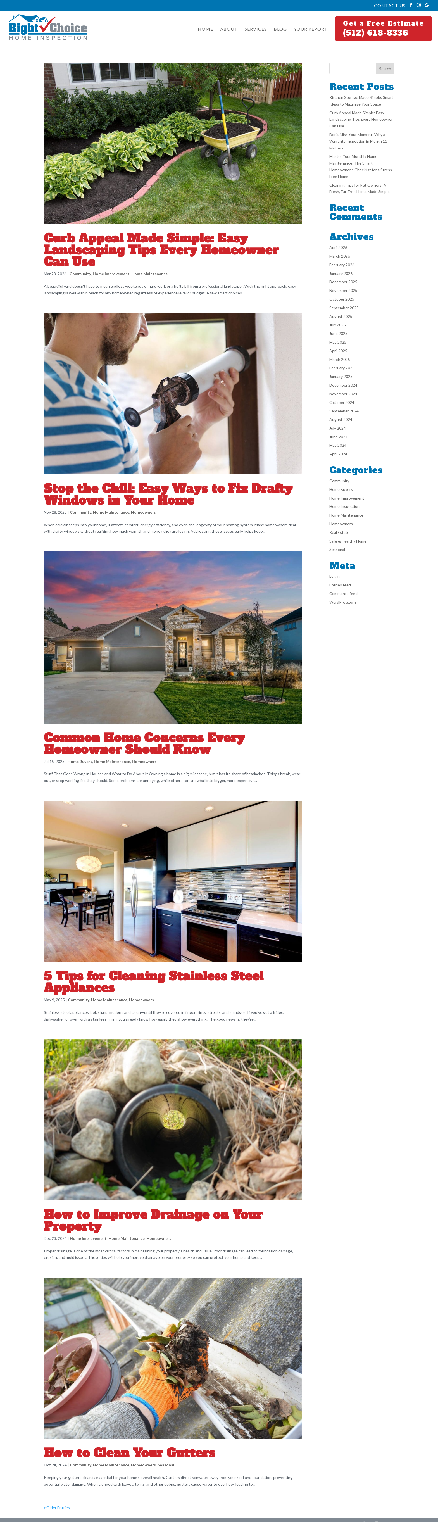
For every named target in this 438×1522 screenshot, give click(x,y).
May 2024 (337, 445)
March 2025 (339, 359)
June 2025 (338, 333)
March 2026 (339, 256)
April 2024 (338, 453)
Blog (280, 29)
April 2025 (338, 350)
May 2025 (337, 342)
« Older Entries (57, 1507)
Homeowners (143, 512)
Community (80, 273)
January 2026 (341, 273)
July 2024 (337, 428)
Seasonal (166, 1464)
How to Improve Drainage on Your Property (153, 1221)
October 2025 (341, 299)
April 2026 (338, 247)
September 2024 (344, 410)
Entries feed (340, 584)
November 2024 (343, 393)
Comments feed (343, 593)
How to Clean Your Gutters (129, 1453)
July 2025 (337, 324)
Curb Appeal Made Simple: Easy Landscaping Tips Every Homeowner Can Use (161, 250)
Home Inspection (344, 506)
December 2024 (343, 385)
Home (205, 29)
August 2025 (340, 316)
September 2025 (344, 307)
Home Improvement (111, 273)
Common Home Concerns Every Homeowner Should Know (144, 744)
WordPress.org (342, 602)
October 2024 (341, 402)
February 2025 (341, 367)
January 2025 (341, 376)
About (229, 29)
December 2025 (343, 281)
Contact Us (390, 5)
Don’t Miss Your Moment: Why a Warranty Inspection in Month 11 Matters (358, 141)
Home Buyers (80, 761)
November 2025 (343, 290)
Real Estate (339, 532)
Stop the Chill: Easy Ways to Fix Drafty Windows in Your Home (168, 494)
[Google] (427, 5)
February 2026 (341, 264)
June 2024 (338, 436)
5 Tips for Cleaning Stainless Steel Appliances (153, 982)
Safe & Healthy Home (347, 541)
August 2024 (340, 419)
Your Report (311, 29)
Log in (334, 576)
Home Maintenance (149, 273)
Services (256, 29)
